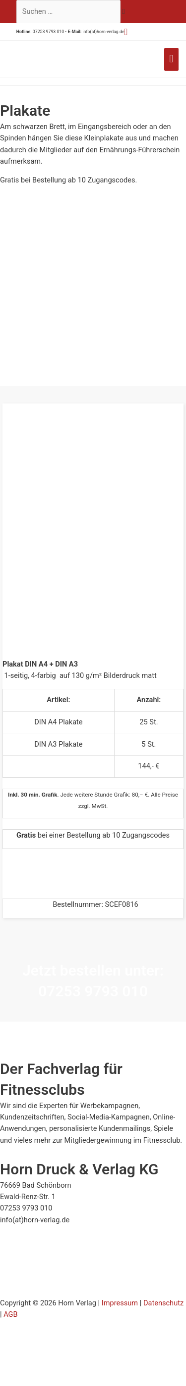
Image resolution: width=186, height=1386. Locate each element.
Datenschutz (163, 1302)
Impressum (120, 1302)
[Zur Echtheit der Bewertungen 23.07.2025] (33, 1291)
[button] (126, 32)
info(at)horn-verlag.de (103, 31)
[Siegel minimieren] (62, 1239)
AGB (10, 1314)
